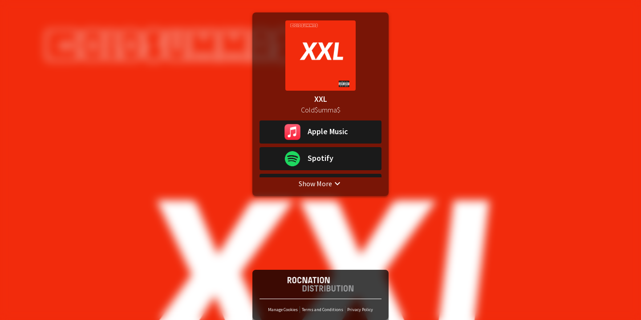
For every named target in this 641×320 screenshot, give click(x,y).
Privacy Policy (360, 309)
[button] (320, 132)
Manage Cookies (283, 309)
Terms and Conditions (322, 309)
